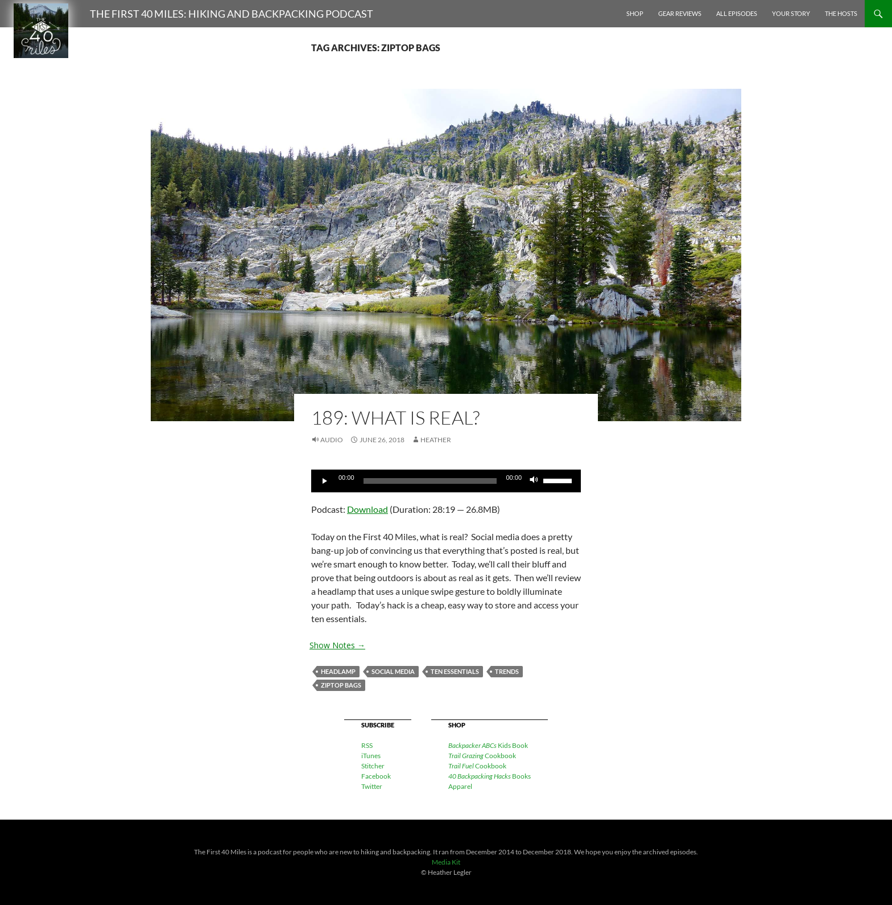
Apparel (460, 786)
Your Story (791, 13)
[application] (446, 481)
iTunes (371, 755)
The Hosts (841, 13)
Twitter (371, 786)
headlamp (338, 671)
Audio (331, 439)
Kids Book (488, 745)
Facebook (376, 776)
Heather (435, 439)
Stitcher (373, 766)
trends (507, 671)
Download (367, 509)
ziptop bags (341, 685)
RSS (367, 745)
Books (489, 776)
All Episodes (736, 13)
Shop (634, 13)
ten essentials (455, 671)
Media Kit (446, 862)
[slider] (430, 481)
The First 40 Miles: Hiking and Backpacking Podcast (231, 13)
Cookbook (482, 755)
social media (393, 671)
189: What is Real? (395, 417)
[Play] (326, 481)
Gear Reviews (679, 13)
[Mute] (534, 481)
